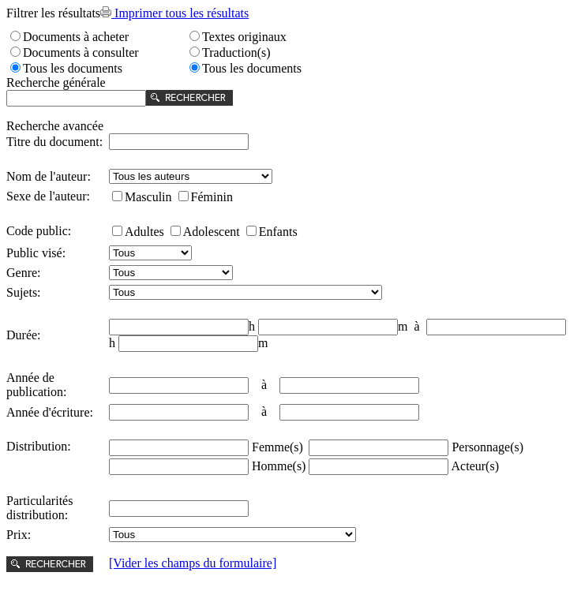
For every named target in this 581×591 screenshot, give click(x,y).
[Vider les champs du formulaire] (192, 563)
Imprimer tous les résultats (174, 13)
